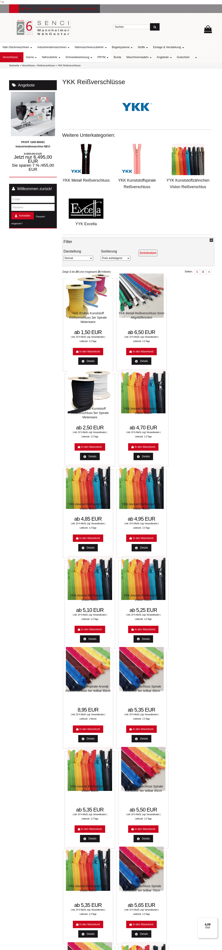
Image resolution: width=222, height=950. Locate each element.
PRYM (112, 57)
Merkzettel (45, 8)
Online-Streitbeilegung (128, 811)
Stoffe (152, 47)
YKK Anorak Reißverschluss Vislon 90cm (156, 697)
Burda (126, 57)
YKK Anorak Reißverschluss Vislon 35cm (194, 317)
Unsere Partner (72, 838)
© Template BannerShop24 (109, 945)
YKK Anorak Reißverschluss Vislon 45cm (118, 412)
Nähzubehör (60, 57)
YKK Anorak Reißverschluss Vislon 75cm (194, 602)
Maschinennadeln (148, 57)
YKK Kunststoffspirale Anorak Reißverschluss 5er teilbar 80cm (80, 507)
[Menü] (215, 920)
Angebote (173, 57)
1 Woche (84, 535)
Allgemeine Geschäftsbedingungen (135, 838)
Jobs (118, 859)
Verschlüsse (21, 57)
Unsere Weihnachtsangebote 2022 (135, 818)
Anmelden (89, 8)
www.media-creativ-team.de (141, 945)
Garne (40, 57)
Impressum (121, 852)
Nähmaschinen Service (76, 818)
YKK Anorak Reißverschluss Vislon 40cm (79, 412)
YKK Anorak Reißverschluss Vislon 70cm (79, 697)
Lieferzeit (68, 804)
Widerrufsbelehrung (126, 824)
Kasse (26, 8)
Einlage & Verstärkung (177, 47)
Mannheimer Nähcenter (76, 831)
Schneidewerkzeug (88, 57)
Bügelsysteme (131, 47)
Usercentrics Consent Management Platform (190, 883)
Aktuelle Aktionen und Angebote (81, 811)
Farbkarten (69, 824)
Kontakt (119, 845)
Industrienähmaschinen (62, 47)
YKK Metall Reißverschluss (86, 180)
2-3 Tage (84, 345)
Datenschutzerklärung (128, 831)
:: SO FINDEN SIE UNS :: (78, 845)
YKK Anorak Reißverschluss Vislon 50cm (156, 412)
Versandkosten (79, 340)
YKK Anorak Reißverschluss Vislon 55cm (194, 412)
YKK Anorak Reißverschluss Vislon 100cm (194, 697)
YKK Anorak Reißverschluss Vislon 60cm (156, 503)
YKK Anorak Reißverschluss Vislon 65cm (79, 602)
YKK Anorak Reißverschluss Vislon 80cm (118, 697)
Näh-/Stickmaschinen (26, 47)
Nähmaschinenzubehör (100, 47)
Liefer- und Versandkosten (130, 804)
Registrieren (67, 8)
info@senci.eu (23, 914)
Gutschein (192, 57)
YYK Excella (86, 224)
